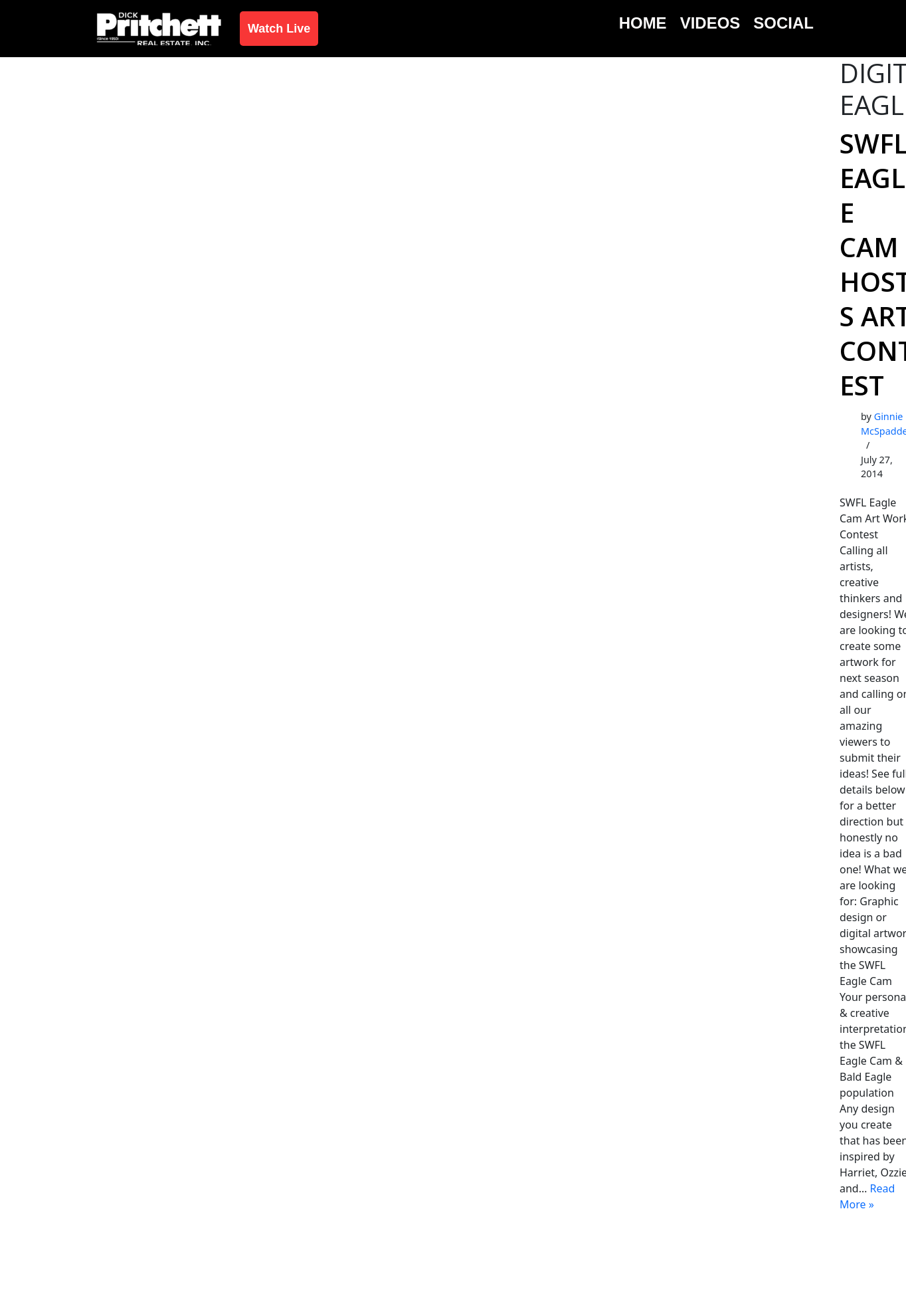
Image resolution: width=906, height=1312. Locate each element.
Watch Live (279, 28)
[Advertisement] (453, 157)
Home (643, 23)
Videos (710, 23)
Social (783, 23)
